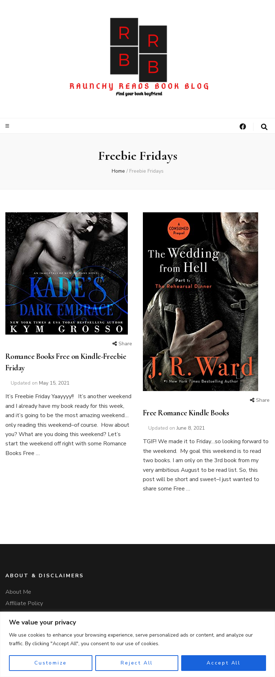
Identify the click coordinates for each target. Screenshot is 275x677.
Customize (50, 662)
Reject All (137, 662)
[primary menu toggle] (8, 126)
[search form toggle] (264, 127)
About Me (18, 592)
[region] (137, 644)
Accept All (224, 662)
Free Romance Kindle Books (186, 412)
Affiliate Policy (24, 603)
